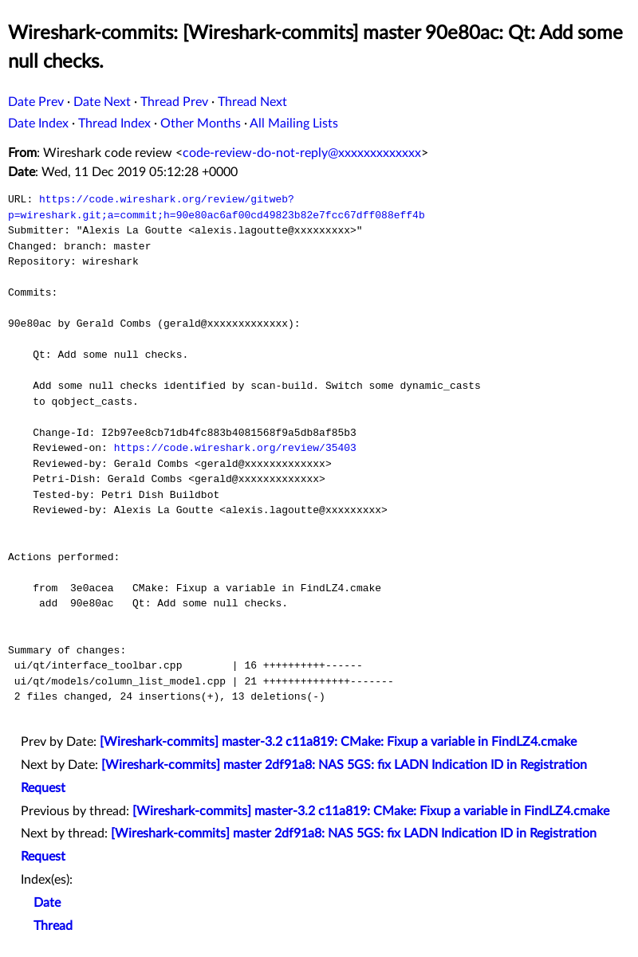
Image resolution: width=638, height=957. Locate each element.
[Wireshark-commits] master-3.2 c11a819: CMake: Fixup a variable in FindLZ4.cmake (338, 741)
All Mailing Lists (294, 123)
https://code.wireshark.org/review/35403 (235, 448)
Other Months (200, 123)
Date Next (102, 102)
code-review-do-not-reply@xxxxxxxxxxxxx (302, 153)
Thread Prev (174, 102)
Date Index (38, 123)
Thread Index (114, 123)
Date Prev (36, 102)
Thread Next (252, 102)
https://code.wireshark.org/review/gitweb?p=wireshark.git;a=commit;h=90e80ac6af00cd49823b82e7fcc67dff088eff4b (216, 207)
